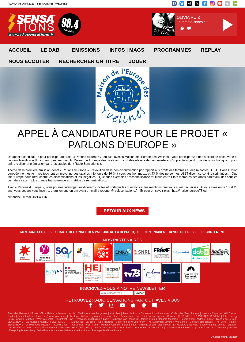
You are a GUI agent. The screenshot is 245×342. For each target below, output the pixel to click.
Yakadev (233, 337)
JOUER (137, 61)
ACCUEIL (20, 50)
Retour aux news (124, 210)
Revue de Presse (183, 232)
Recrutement (213, 232)
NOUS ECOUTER (29, 61)
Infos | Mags (126, 50)
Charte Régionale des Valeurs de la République (97, 232)
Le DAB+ (51, 50)
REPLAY (211, 50)
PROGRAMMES (172, 50)
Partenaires (154, 232)
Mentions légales (35, 232)
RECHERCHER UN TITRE (89, 61)
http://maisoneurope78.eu (189, 190)
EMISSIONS (86, 50)
